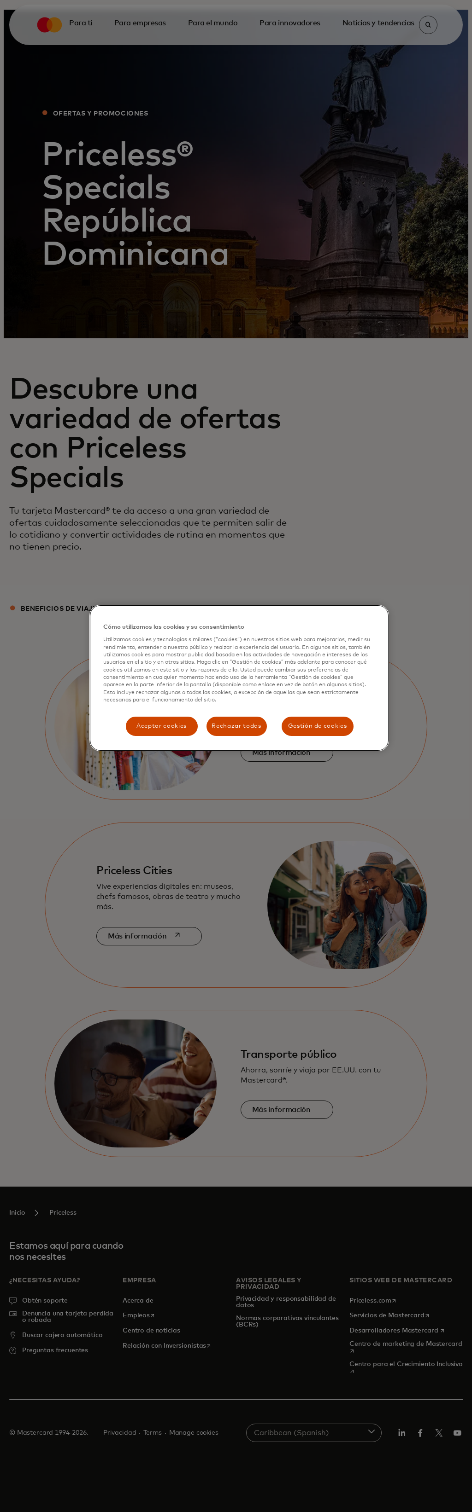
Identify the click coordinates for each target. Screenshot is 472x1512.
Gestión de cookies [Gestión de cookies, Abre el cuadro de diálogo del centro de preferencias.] (317, 726)
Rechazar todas (236, 726)
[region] (239, 678)
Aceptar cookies (161, 726)
